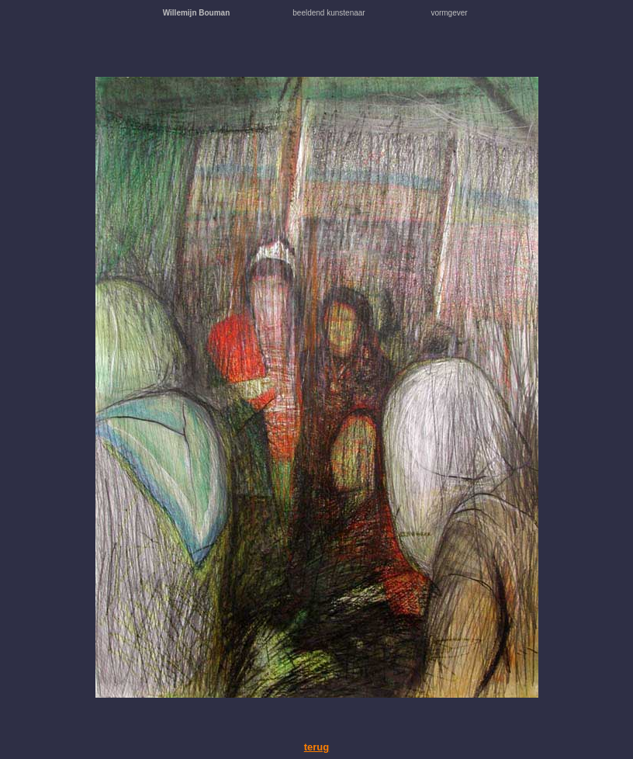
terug (317, 747)
